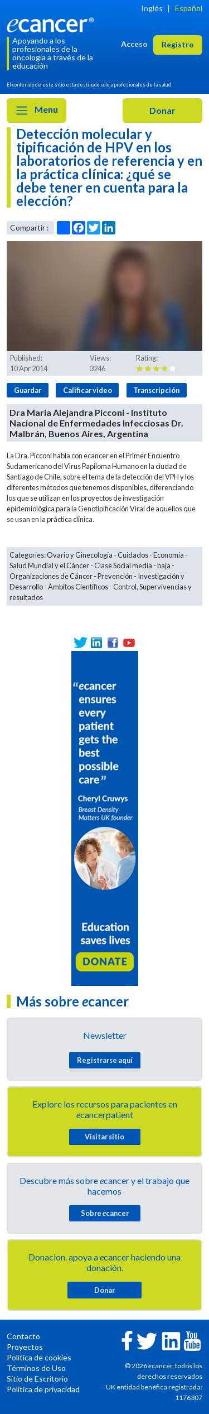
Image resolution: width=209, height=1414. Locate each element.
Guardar (27, 390)
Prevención (115, 576)
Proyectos (25, 1346)
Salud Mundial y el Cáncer (49, 565)
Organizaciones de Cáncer (51, 576)
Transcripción (156, 390)
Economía (168, 554)
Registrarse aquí (105, 1060)
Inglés (152, 8)
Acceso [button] (134, 44)
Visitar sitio (104, 1136)
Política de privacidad (43, 1389)
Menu (36, 110)
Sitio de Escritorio (37, 1378)
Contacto (23, 1336)
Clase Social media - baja (132, 565)
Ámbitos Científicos (78, 586)
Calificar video (87, 390)
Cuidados (133, 554)
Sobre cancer (105, 1213)
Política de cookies (39, 1357)
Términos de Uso (36, 1368)
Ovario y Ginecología (80, 554)
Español (188, 8)
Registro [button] (178, 44)
